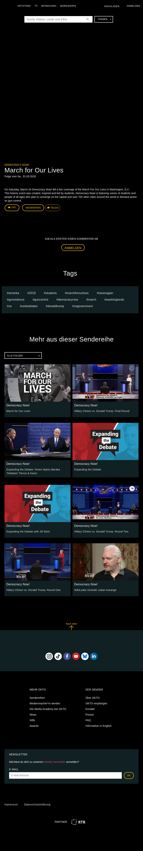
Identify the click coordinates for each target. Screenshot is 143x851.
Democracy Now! (16, 164)
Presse (89, 714)
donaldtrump (55, 306)
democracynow (68, 299)
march (92, 299)
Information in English (98, 725)
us (10, 306)
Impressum (11, 804)
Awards (34, 725)
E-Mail (14, 769)
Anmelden (73, 247)
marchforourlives (78, 293)
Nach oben (71, 626)
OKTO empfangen (96, 703)
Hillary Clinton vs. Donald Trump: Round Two (101, 531)
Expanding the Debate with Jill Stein (28, 531)
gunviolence (16, 299)
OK (129, 775)
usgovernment (83, 306)
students (51, 293)
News (33, 714)
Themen (104, 19)
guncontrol (41, 299)
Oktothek (24, 6)
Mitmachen (49, 6)
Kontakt (90, 709)
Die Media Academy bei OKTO (48, 709)
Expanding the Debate (87, 469)
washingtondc (115, 299)
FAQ (88, 720)
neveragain (105, 293)
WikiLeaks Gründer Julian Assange (95, 589)
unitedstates (30, 306)
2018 (32, 293)
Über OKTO (92, 697)
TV (36, 6)
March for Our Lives (18, 411)
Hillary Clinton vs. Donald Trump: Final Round (101, 411)
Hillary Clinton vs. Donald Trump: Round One (33, 589)
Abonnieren (33, 207)
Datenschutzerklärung (37, 804)
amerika (14, 293)
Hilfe (32, 720)
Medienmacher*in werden (45, 703)
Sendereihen (37, 697)
